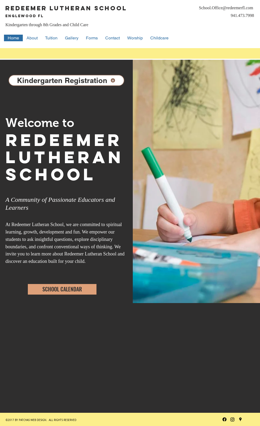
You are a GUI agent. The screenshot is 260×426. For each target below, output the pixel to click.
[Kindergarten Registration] (66, 80)
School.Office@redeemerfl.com (226, 8)
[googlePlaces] (240, 419)
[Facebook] (224, 419)
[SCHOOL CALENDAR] (62, 289)
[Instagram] (232, 419)
